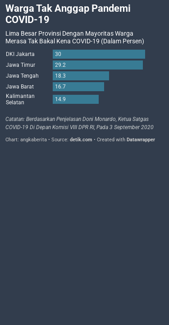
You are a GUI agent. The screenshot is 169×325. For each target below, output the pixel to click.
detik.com (81, 140)
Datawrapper (141, 140)
